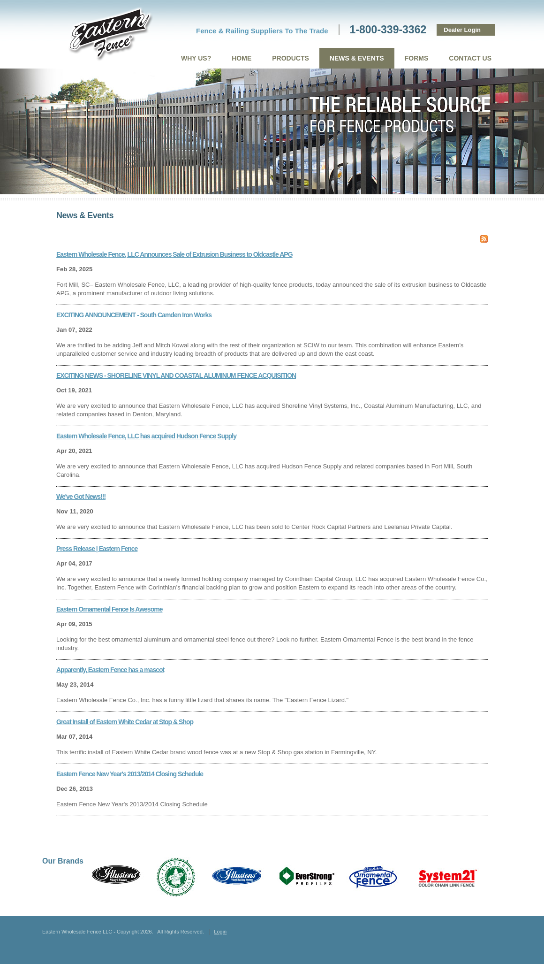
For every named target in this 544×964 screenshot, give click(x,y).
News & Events (357, 58)
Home (241, 58)
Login (220, 931)
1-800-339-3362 (388, 29)
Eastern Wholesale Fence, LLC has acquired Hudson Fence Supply (146, 436)
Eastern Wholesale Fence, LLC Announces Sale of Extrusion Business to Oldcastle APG (174, 254)
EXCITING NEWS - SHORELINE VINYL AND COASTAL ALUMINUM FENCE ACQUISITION (176, 375)
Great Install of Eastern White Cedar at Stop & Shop (124, 722)
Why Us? (196, 58)
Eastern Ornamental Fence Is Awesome (109, 609)
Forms (417, 58)
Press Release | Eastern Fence (96, 548)
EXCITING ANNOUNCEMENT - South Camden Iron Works (134, 315)
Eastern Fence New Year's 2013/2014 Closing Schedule (129, 774)
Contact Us (470, 58)
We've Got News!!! (81, 496)
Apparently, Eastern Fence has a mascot (110, 669)
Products (290, 58)
